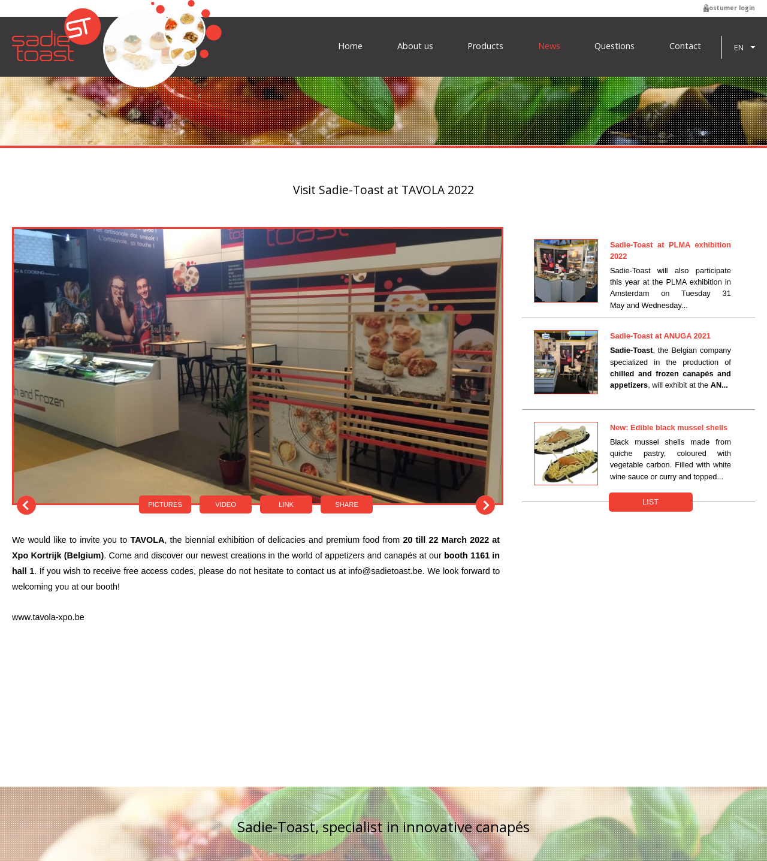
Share (346, 504)
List (650, 501)
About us (415, 46)
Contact (685, 46)
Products (485, 46)
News (549, 46)
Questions (614, 46)
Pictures (165, 504)
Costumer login (730, 8)
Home (350, 46)
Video (225, 504)
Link (286, 504)
